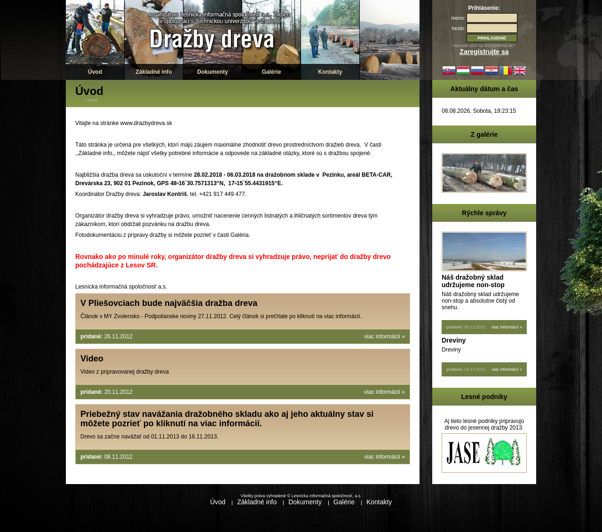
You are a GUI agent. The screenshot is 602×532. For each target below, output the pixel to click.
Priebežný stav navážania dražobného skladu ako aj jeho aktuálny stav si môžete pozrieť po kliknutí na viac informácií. (226, 418)
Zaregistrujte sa (483, 51)
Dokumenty (212, 72)
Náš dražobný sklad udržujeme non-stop (473, 281)
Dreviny (454, 340)
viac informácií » (384, 336)
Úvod (95, 72)
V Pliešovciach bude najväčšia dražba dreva (168, 303)
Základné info (153, 72)
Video (91, 358)
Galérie (271, 72)
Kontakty (330, 72)
